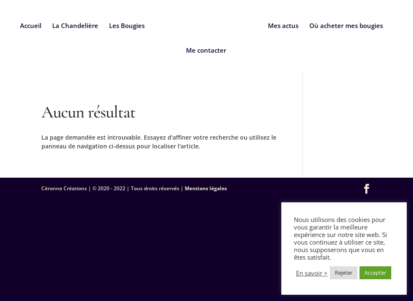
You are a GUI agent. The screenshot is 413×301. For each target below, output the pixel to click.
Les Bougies (127, 26)
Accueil (30, 26)
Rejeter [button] (343, 272)
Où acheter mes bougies (346, 26)
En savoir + (312, 273)
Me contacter (206, 50)
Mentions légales (206, 188)
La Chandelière (75, 26)
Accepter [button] (375, 272)
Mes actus (283, 26)
